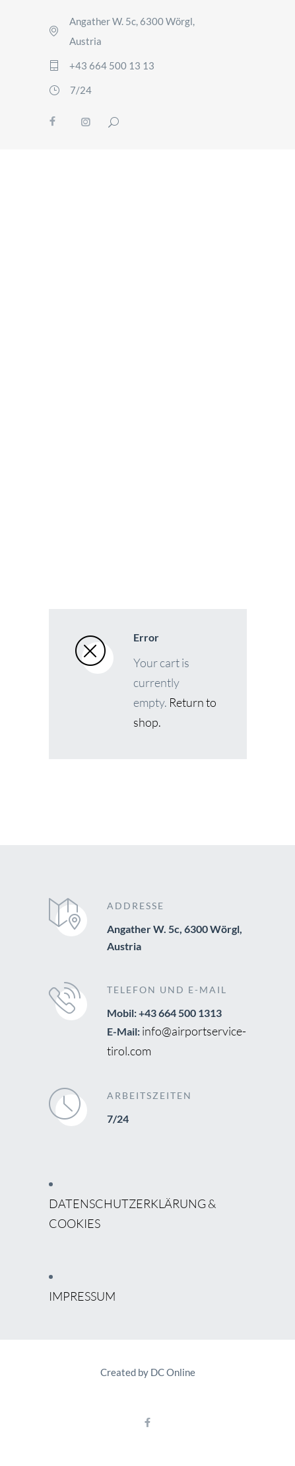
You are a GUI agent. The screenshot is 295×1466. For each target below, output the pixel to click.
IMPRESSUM (82, 1296)
